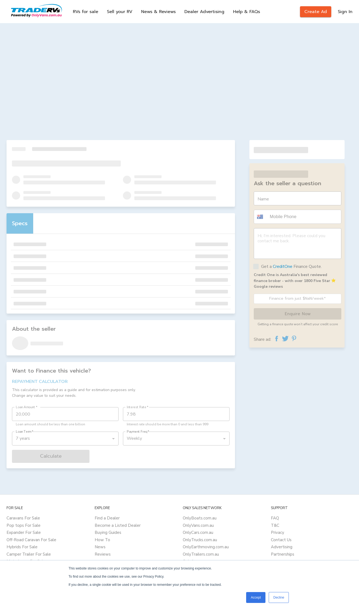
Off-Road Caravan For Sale (31, 540)
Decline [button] (278, 597)
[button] (261, 217)
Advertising (281, 547)
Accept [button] (256, 597)
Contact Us (281, 540)
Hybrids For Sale (22, 547)
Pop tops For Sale (24, 525)
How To (102, 540)
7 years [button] (23, 438)
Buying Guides (108, 532)
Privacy (277, 532)
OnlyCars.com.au (198, 532)
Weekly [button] (134, 438)
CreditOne (282, 267)
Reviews (103, 554)
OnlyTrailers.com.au (201, 554)
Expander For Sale (24, 532)
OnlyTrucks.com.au (200, 540)
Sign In (345, 11)
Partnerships (282, 554)
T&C (275, 525)
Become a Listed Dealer (118, 525)
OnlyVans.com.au (198, 525)
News (100, 547)
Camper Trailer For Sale (29, 554)
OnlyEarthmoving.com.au (206, 547)
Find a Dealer (107, 518)
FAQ (275, 518)
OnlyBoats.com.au (199, 518)
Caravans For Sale (23, 518)
